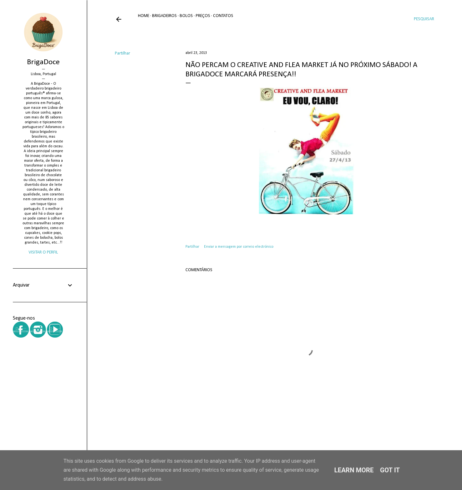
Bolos (186, 15)
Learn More (354, 470)
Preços (203, 15)
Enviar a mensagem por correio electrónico (238, 247)
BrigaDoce (43, 62)
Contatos (223, 15)
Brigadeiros (164, 15)
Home (143, 15)
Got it (390, 470)
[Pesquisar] (424, 19)
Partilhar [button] (122, 53)
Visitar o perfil (43, 252)
